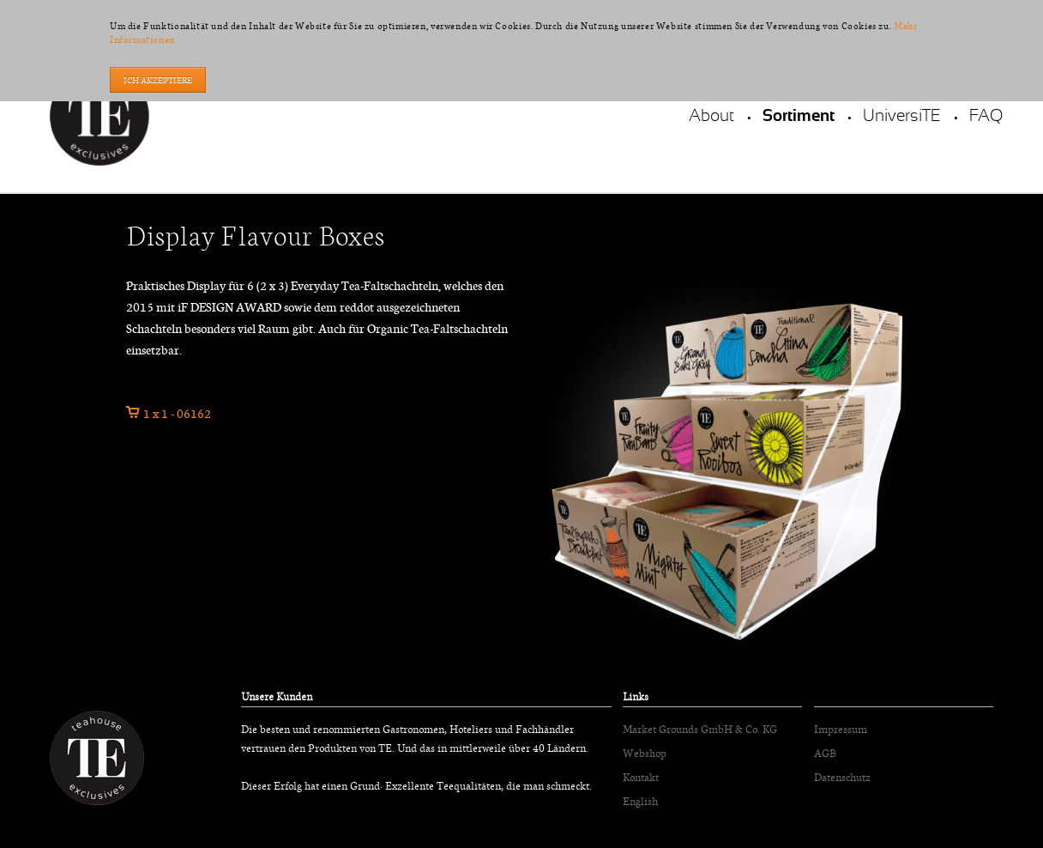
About (711, 116)
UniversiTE (902, 116)
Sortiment (799, 116)
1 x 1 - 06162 (177, 413)
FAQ (986, 116)
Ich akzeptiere (158, 80)
